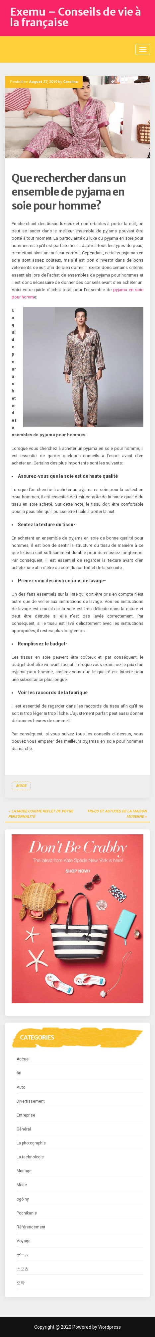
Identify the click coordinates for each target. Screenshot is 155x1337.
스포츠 (23, 1269)
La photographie (31, 1143)
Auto (21, 1087)
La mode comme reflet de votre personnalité (40, 814)
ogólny (23, 1199)
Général (24, 1129)
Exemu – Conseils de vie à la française (75, 17)
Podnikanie (27, 1213)
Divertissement (31, 1101)
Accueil (24, 1059)
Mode (21, 786)
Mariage (24, 1171)
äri (19, 1073)
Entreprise (26, 1115)
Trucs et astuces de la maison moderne (117, 814)
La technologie (30, 1157)
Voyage (24, 1241)
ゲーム (23, 1255)
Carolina (70, 82)
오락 (21, 1283)
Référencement (31, 1227)
